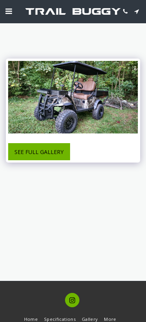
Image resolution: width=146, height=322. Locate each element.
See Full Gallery (38, 152)
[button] (8, 11)
